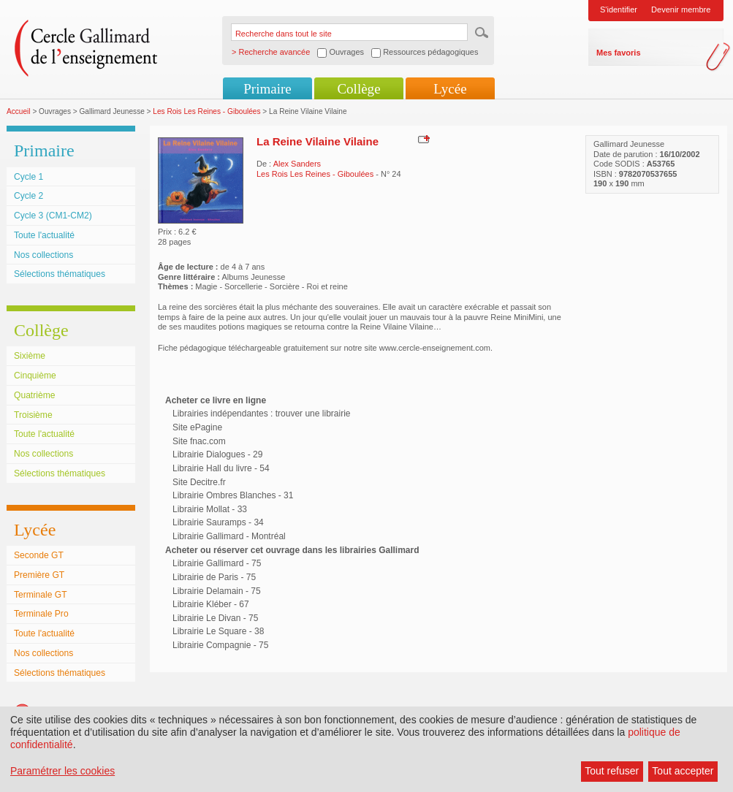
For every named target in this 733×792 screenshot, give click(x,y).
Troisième (33, 415)
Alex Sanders (297, 163)
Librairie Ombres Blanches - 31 (232, 495)
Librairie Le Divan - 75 (215, 618)
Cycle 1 (28, 177)
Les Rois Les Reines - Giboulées (206, 111)
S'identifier (618, 9)
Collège (358, 88)
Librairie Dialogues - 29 (217, 454)
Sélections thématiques (59, 274)
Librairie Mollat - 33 (209, 509)
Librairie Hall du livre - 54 (221, 468)
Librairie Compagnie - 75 (220, 645)
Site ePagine (197, 427)
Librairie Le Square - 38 (218, 631)
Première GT (39, 575)
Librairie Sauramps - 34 (218, 522)
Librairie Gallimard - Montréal (229, 536)
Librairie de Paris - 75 (214, 577)
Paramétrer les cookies (62, 771)
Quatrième (34, 395)
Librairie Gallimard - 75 (216, 563)
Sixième (29, 356)
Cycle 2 (28, 196)
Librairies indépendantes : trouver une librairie (261, 413)
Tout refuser (612, 771)
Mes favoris (618, 52)
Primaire (267, 88)
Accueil (19, 111)
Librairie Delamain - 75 (216, 591)
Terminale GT (40, 595)
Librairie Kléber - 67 (210, 604)
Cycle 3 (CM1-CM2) (53, 215)
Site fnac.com (199, 441)
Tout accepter (682, 771)
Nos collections (43, 255)
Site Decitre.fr (199, 482)
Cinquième (35, 375)
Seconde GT (39, 555)
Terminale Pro (41, 614)
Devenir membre (680, 9)
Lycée (449, 88)
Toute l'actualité (44, 235)
